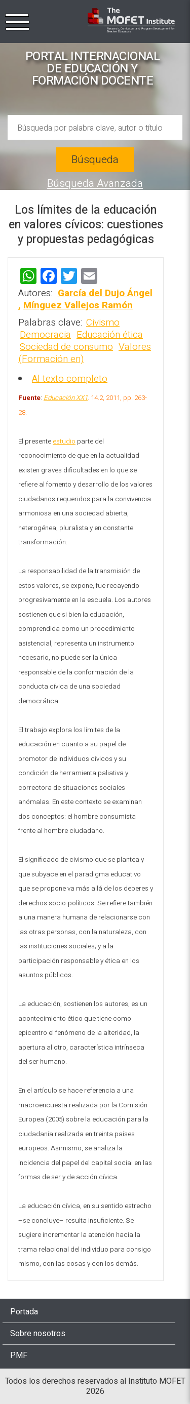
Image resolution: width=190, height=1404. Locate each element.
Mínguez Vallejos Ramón (78, 305)
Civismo (103, 322)
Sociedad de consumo (66, 347)
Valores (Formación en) (84, 353)
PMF (18, 1355)
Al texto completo (69, 379)
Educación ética (110, 335)
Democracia (45, 335)
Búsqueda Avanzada (95, 183)
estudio (64, 441)
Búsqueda (95, 160)
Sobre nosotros (37, 1334)
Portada (24, 1312)
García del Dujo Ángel (105, 293)
